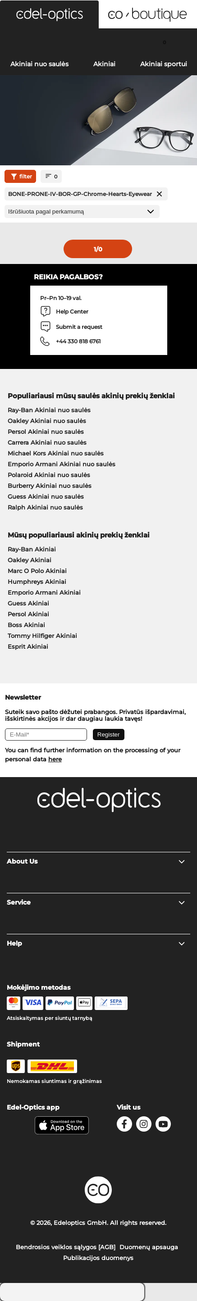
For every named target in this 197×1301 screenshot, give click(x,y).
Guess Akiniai (28, 603)
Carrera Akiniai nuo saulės (47, 442)
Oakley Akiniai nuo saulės (47, 420)
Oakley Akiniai (29, 560)
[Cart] (164, 42)
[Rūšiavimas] (82, 211)
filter (20, 176)
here (55, 759)
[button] (49, 14)
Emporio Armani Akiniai (44, 592)
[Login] (98, 42)
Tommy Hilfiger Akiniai (42, 635)
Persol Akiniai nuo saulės (46, 431)
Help (96, 943)
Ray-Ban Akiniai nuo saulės (49, 410)
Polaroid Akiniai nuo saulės (49, 474)
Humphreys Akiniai (37, 581)
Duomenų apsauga (148, 1247)
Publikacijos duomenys (98, 1257)
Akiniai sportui (163, 64)
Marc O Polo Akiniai (37, 570)
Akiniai (104, 64)
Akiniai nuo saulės (39, 64)
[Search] (33, 42)
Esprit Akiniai (28, 646)
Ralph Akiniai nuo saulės (45, 507)
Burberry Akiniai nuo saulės (50, 485)
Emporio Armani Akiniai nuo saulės (61, 464)
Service (96, 902)
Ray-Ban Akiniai (32, 549)
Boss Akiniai (26, 624)
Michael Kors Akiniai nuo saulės (56, 453)
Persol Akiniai (28, 614)
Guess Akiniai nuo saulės (46, 496)
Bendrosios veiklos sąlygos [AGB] (65, 1247)
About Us (96, 861)
